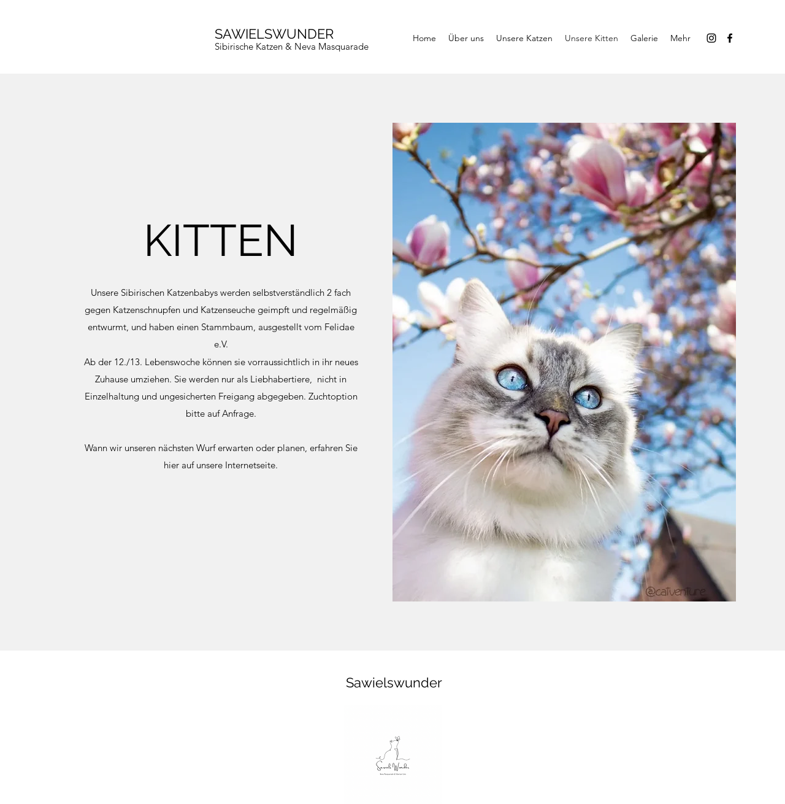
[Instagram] (711, 38)
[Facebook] (730, 38)
